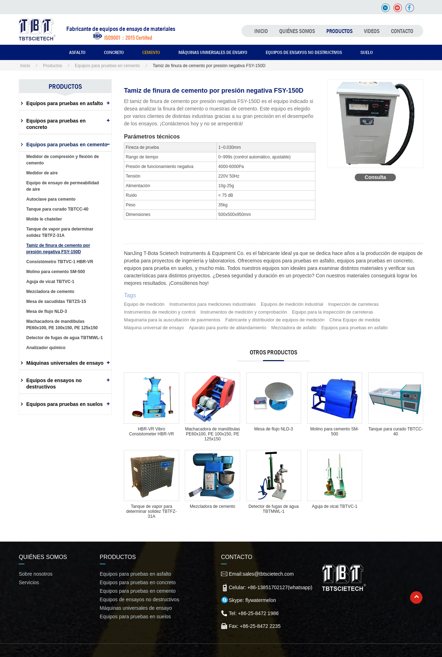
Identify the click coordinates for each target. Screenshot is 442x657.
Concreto (114, 52)
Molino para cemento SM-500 (334, 431)
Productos (339, 31)
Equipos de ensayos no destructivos (304, 52)
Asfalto (77, 52)
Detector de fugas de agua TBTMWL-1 (273, 509)
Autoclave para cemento (51, 199)
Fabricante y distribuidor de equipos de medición (275, 319)
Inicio (261, 31)
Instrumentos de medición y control (159, 312)
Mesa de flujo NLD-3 (273, 429)
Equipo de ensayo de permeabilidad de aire (62, 186)
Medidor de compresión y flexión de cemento (62, 159)
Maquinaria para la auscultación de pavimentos (172, 319)
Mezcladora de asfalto (293, 327)
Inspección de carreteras (353, 304)
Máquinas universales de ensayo (212, 52)
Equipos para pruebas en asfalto (354, 327)
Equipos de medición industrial (292, 304)
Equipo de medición (144, 304)
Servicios (29, 582)
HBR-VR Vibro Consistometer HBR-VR (151, 431)
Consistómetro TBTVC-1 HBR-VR (59, 261)
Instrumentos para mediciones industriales (213, 304)
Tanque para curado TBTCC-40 (395, 431)
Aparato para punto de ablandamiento (227, 327)
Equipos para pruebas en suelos (64, 404)
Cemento (151, 52)
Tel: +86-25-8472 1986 (254, 613)
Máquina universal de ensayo (154, 327)
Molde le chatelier (44, 219)
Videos (372, 31)
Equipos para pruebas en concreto (55, 124)
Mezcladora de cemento (212, 506)
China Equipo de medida (355, 319)
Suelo (366, 52)
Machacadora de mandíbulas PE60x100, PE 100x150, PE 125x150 (212, 434)
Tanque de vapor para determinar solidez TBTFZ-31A (151, 511)
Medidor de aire (42, 172)
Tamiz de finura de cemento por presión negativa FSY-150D (58, 248)
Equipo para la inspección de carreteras (332, 312)
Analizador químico (46, 347)
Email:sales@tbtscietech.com (261, 574)
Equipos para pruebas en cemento (107, 65)
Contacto (402, 31)
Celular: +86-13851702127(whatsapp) (270, 587)
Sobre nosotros (36, 574)
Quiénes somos (297, 31)
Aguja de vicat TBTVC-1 (335, 506)
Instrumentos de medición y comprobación (243, 312)
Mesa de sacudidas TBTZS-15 (56, 301)
